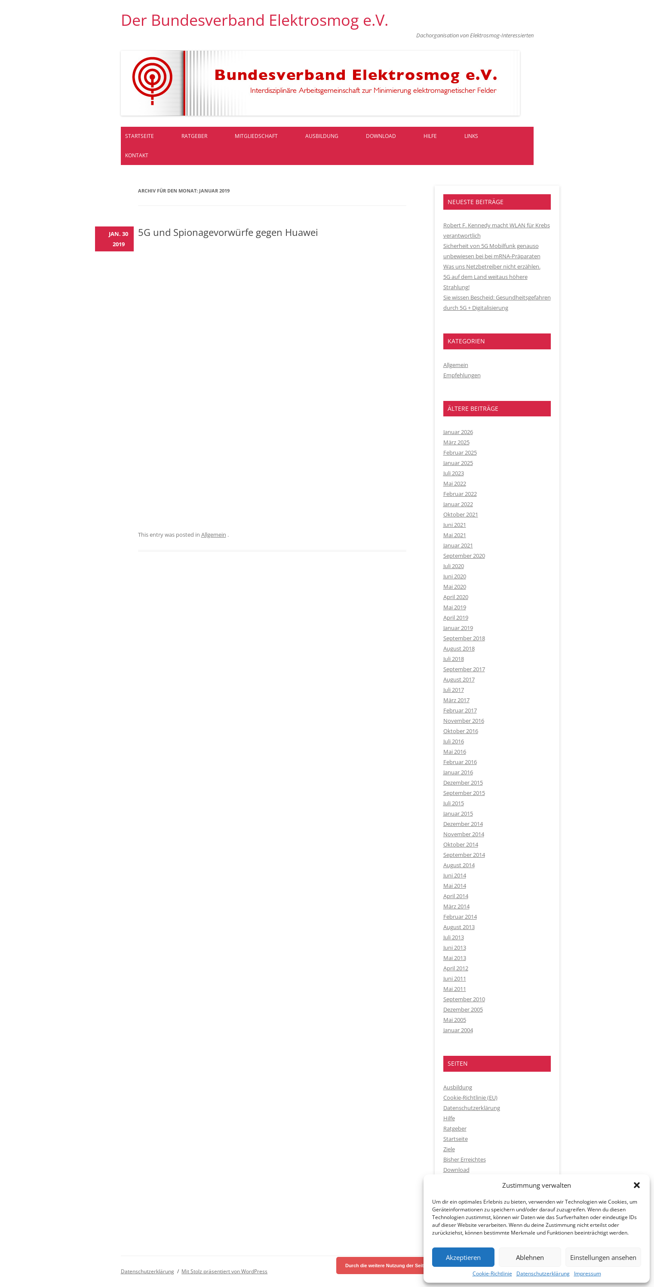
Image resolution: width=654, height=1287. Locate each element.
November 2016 (463, 721)
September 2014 (464, 855)
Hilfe (430, 136)
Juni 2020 (454, 576)
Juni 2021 (454, 525)
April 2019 (455, 617)
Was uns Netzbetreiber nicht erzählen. (491, 266)
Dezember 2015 (463, 782)
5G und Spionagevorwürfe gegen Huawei (228, 232)
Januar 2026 (458, 432)
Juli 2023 (453, 473)
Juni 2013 (454, 947)
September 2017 (464, 669)
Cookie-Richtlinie (492, 1273)
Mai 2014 (454, 886)
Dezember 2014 (463, 824)
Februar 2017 (460, 710)
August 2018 (459, 648)
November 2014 (463, 834)
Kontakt (136, 155)
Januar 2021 (458, 545)
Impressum (587, 1273)
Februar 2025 (460, 452)
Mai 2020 (454, 586)
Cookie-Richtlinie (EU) (470, 1097)
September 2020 (464, 555)
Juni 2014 (454, 875)
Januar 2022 (458, 504)
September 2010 (464, 999)
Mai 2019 (454, 607)
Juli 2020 (453, 566)
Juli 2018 (453, 659)
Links (471, 136)
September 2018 (464, 638)
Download (381, 136)
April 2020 (455, 597)
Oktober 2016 (460, 731)
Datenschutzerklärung (543, 1273)
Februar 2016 (460, 762)
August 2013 (459, 927)
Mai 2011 (454, 989)
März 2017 (456, 700)
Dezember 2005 (463, 1009)
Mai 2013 (454, 958)
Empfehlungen (462, 375)
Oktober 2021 (460, 514)
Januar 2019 (458, 628)
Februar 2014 (460, 916)
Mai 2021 (454, 535)
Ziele (449, 1149)
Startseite (139, 136)
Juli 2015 (453, 803)
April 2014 (455, 896)
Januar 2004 (458, 1030)
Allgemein (213, 534)
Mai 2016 (454, 751)
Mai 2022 (454, 483)
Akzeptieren (463, 1257)
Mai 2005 (454, 1020)
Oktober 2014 (460, 844)
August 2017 (459, 679)
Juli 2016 (453, 741)
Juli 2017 (453, 690)
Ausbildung (321, 136)
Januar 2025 (458, 463)
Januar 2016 (458, 772)
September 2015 (464, 793)
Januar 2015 (458, 813)
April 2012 (455, 968)
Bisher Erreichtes (464, 1159)
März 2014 (456, 906)
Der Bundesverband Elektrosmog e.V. (254, 20)
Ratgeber (194, 136)
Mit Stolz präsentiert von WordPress (224, 1271)
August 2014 (459, 865)
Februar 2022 (460, 494)
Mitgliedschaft (256, 136)
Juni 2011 (454, 978)
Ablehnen (530, 1257)
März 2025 (456, 442)
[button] (637, 1185)
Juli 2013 (453, 937)
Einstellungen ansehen (603, 1257)
